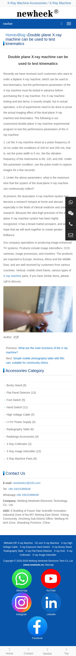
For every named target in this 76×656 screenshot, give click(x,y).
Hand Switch (14, 407)
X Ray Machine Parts (20, 458)
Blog (21, 35)
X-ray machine (12, 275)
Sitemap (49, 564)
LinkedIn (51, 604)
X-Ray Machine (60, 3)
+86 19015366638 (18, 489)
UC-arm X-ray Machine (47, 543)
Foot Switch (14, 400)
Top (66, 650)
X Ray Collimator (17, 444)
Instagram (21, 604)
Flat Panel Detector (18, 392)
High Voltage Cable (18, 414)
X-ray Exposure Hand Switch (35, 547)
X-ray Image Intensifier (44, 555)
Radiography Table (18, 429)
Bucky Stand (14, 385)
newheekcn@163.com (27, 483)
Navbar (47, 650)
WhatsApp (22, 580)
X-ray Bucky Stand (62, 547)
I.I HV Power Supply (19, 422)
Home (11, 35)
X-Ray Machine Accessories (27, 3)
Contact (28, 650)
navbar (8, 23)
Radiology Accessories (20, 436)
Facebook (37, 628)
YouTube (51, 580)
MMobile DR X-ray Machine (18, 543)
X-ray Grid (59, 551)
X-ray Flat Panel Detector (38, 551)
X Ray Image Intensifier (21, 451)
